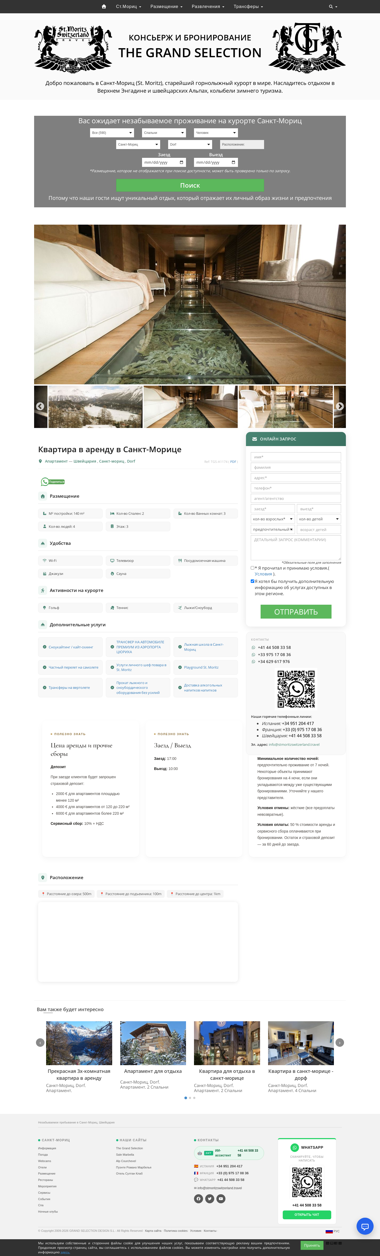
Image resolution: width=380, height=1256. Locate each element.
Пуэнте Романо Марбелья (134, 1167)
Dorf (131, 461)
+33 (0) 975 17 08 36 (232, 1173)
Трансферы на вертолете (69, 687)
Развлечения (208, 6)
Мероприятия (47, 1186)
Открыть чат (307, 1215)
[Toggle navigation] (333, 6)
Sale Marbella (125, 1154)
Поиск (190, 185)
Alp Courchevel (126, 1161)
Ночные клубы (48, 1211)
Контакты (210, 1230)
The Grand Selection (129, 1148)
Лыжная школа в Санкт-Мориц (204, 647)
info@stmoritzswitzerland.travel (294, 744)
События (44, 1199)
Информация (47, 1148)
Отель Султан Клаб (129, 1173)
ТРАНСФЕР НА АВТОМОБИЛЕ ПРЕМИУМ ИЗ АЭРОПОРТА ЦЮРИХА (140, 647)
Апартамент (57, 461)
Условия (264, 574)
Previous (40, 407)
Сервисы (44, 1192)
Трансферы (248, 6)
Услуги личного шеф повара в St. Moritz (141, 667)
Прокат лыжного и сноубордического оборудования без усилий (138, 687)
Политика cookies (176, 1230)
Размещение (167, 6)
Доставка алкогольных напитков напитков (203, 688)
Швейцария (85, 461)
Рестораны (45, 1179)
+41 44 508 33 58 (230, 1180)
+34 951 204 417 (229, 1166)
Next (340, 407)
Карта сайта (153, 1230)
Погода (43, 1154)
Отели (42, 1167)
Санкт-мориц (112, 461)
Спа (40, 1205)
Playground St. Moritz (201, 667)
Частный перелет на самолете (73, 667)
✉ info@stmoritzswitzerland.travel (218, 1188)
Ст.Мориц (128, 6)
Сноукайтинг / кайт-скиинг (71, 647)
